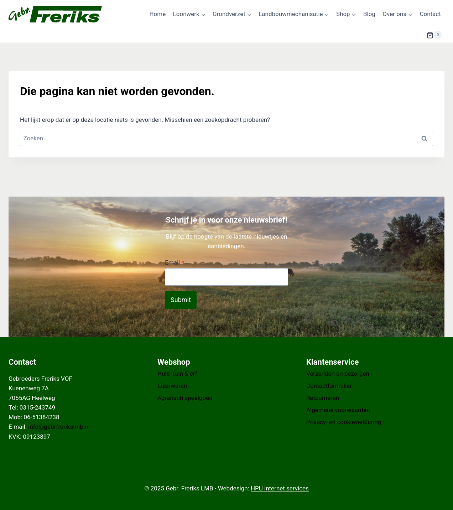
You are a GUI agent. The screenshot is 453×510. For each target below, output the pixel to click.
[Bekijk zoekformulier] (409, 34)
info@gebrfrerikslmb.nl (59, 426)
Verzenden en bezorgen (337, 373)
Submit (181, 299)
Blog (369, 13)
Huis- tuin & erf (177, 373)
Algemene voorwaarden (338, 409)
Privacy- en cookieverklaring (343, 422)
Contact (430, 13)
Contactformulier (329, 385)
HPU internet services (280, 488)
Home (157, 13)
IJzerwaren (172, 385)
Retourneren (322, 397)
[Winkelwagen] (434, 35)
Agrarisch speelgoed (185, 397)
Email (174, 262)
